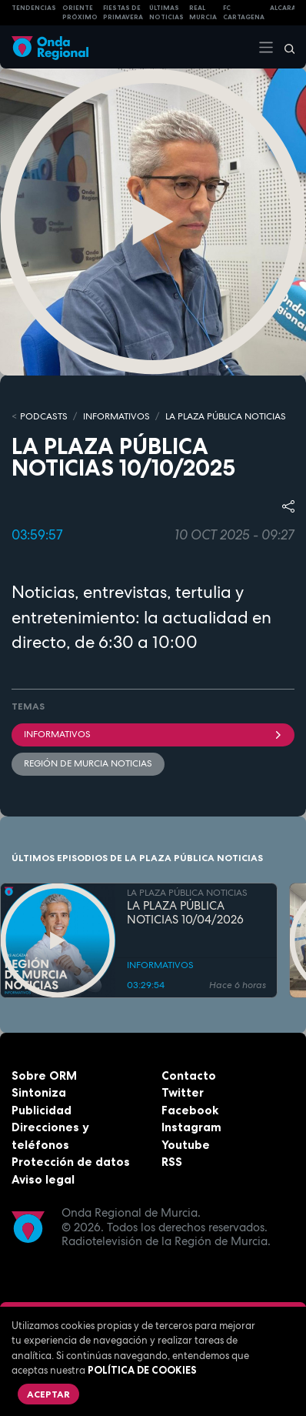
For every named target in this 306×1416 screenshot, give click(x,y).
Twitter (182, 1092)
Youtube (185, 1144)
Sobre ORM (44, 1075)
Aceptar (48, 1394)
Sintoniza (39, 1092)
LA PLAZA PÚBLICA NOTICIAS (225, 416)
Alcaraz (285, 8)
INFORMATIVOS (116, 416)
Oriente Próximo (80, 13)
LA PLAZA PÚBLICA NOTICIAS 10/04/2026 (185, 913)
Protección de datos (71, 1161)
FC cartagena (243, 13)
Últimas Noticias (166, 13)
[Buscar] (284, 47)
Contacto (188, 1075)
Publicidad (42, 1110)
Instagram (191, 1127)
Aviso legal (43, 1179)
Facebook (189, 1110)
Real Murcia (203, 13)
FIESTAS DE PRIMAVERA (123, 13)
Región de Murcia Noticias (88, 763)
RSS (171, 1161)
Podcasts (44, 416)
